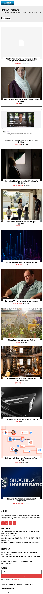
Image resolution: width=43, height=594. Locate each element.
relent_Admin (26, 63)
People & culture (18, 303)
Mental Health (18, 63)
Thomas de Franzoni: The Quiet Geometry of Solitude (21, 419)
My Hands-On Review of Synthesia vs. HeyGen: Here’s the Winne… (21, 141)
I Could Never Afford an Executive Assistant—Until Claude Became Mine (21, 380)
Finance (18, 225)
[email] (21, 572)
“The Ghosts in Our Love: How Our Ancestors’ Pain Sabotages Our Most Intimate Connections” (21, 60)
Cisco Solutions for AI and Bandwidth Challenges (21, 262)
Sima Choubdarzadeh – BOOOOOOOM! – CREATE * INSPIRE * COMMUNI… (21, 100)
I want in (21, 576)
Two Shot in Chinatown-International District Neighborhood (21, 500)
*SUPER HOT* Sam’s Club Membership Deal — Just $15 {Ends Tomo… (21, 557)
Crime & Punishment (18, 185)
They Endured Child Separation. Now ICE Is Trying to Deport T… (21, 182)
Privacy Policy (17, 579)
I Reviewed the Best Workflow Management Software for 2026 (21, 459)
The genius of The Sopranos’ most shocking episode (21, 301)
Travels (18, 342)
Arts (18, 103)
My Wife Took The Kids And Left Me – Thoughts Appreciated (21, 223)
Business (18, 144)
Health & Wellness (18, 264)
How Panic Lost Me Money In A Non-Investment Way (16, 561)
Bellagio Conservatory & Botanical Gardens (21, 340)
